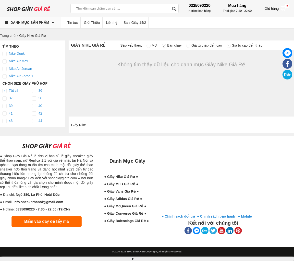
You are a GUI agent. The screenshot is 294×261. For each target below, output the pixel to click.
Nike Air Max (15, 61)
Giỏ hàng (277, 8)
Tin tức (72, 23)
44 (37, 121)
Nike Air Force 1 (17, 76)
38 (37, 98)
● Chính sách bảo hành (217, 216)
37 (7, 98)
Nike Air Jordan (17, 69)
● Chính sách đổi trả (178, 216)
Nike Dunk (13, 54)
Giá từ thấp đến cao (204, 45)
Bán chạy (172, 45)
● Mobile (245, 216)
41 (7, 113)
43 (7, 121)
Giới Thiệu (92, 23)
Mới (152, 45)
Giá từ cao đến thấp (244, 45)
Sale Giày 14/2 (134, 23)
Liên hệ (112, 23)
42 (37, 113)
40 (37, 106)
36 (37, 91)
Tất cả (10, 91)
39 (7, 106)
